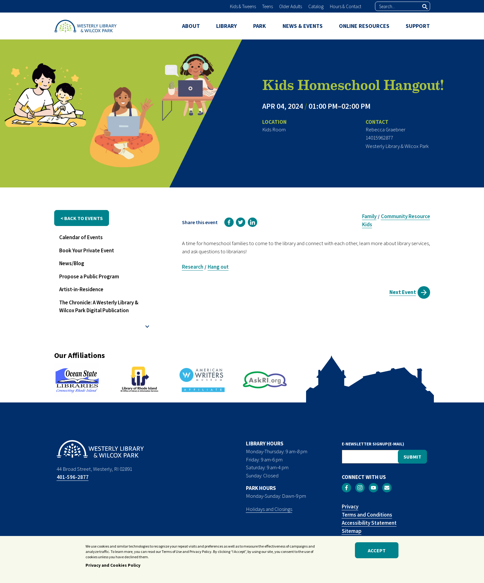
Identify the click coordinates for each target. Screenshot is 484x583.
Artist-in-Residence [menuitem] (81, 289)
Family (369, 216)
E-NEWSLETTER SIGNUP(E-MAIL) (373, 444)
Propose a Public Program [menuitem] (89, 276)
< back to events (81, 218)
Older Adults (290, 6)
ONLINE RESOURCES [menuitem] (364, 25)
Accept (377, 552)
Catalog (316, 6)
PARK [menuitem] (259, 25)
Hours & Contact (345, 6)
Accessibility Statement (369, 522)
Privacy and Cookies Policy (113, 567)
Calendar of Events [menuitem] (81, 237)
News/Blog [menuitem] (71, 263)
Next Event (402, 292)
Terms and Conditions (367, 514)
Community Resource (405, 216)
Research (192, 266)
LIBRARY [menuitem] (226, 25)
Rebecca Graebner (385, 129)
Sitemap (352, 531)
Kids (367, 224)
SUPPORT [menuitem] (418, 25)
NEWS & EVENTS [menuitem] (303, 25)
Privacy (350, 506)
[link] (229, 222)
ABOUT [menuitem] (191, 25)
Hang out (218, 266)
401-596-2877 (73, 477)
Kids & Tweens (243, 6)
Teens (267, 6)
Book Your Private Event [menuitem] (86, 250)
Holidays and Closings (269, 509)
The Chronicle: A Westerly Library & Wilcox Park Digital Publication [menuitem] (98, 306)
